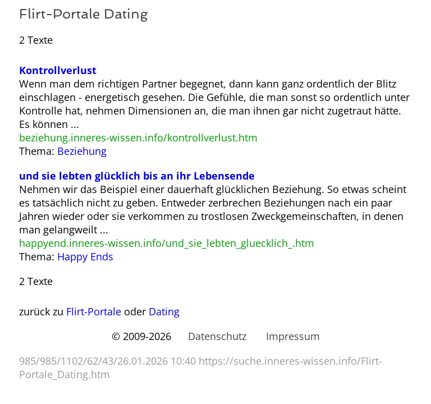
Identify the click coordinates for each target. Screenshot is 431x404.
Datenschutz (217, 336)
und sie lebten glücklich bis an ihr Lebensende (137, 175)
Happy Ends (85, 256)
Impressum (293, 336)
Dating (164, 311)
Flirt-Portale (93, 311)
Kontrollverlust (58, 70)
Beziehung (82, 151)
